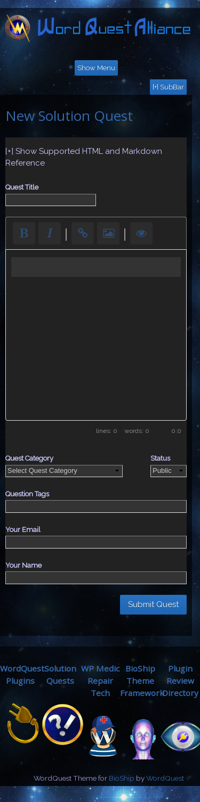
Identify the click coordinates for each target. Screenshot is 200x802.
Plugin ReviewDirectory (180, 680)
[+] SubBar (168, 87)
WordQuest (165, 778)
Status (160, 458)
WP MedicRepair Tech (100, 680)
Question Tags (27, 494)
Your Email (23, 530)
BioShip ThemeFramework (142, 680)
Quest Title (21, 187)
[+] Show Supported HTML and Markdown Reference (83, 157)
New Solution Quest (69, 115)
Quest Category (29, 458)
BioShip (121, 778)
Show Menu (96, 68)
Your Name (23, 565)
